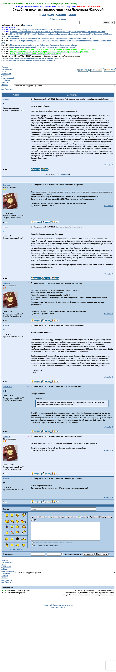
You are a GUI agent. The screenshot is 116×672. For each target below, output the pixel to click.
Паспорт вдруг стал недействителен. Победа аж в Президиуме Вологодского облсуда (43, 45)
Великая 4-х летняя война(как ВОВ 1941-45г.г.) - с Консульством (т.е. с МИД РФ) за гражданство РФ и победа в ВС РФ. (57, 32)
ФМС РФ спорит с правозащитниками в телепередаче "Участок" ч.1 (37, 58)
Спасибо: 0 (108, 165)
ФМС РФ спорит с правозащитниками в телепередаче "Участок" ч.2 (28, 60)
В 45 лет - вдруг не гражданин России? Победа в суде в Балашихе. (36, 30)
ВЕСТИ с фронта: (8, 27)
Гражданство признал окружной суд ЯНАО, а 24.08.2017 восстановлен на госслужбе (43, 47)
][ (75, 6)
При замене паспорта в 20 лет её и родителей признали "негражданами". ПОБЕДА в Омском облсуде (50, 38)
